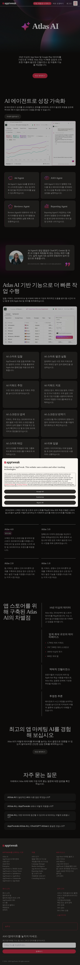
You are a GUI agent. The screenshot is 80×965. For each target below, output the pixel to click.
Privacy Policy (22, 485)
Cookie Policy (10, 485)
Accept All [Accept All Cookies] (40, 491)
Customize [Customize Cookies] (40, 497)
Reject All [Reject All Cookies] (40, 503)
